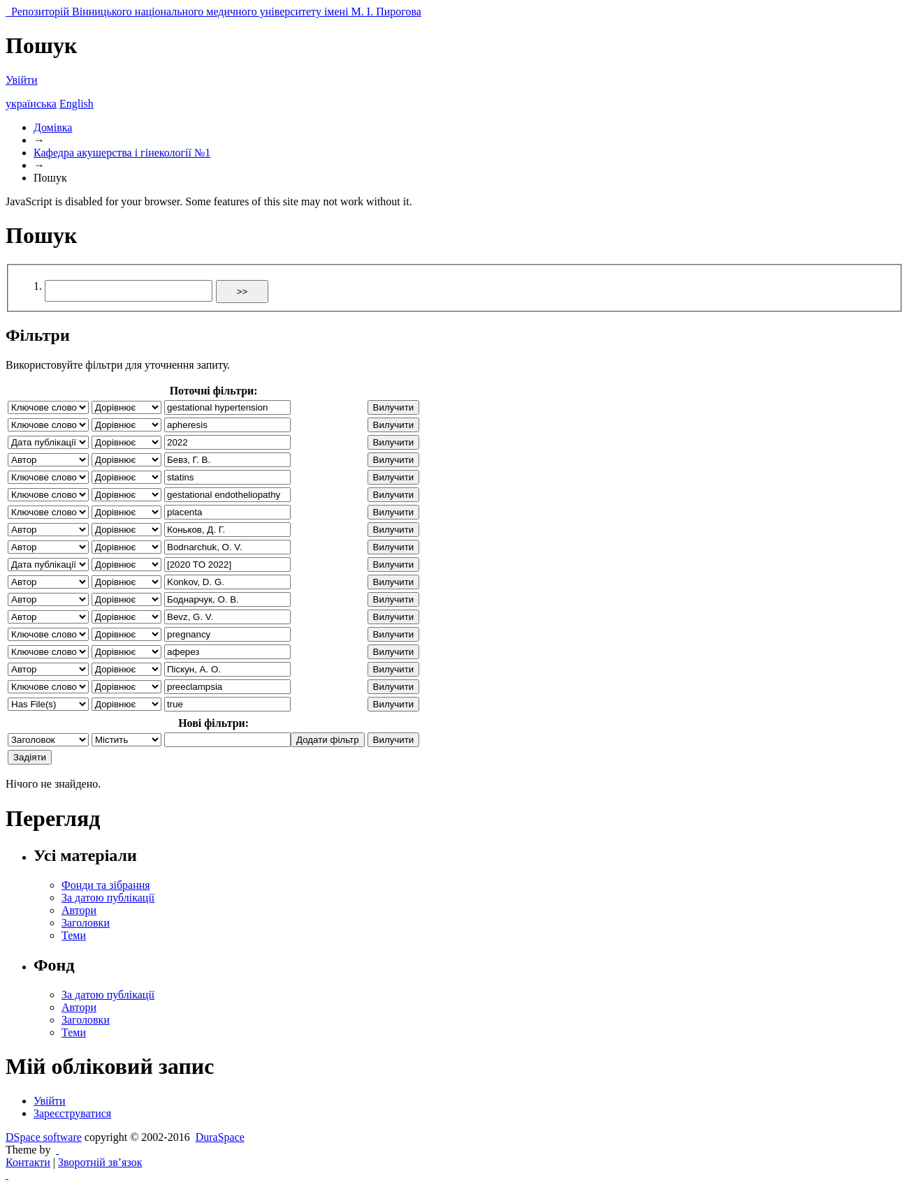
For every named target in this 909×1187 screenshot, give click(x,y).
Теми (73, 935)
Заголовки (85, 923)
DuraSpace (220, 1137)
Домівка (53, 127)
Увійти (22, 80)
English (76, 104)
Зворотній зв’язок (100, 1162)
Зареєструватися (72, 1113)
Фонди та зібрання (105, 885)
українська (31, 104)
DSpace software (44, 1137)
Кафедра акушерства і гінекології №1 (122, 152)
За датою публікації (107, 898)
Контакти (28, 1162)
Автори (78, 910)
